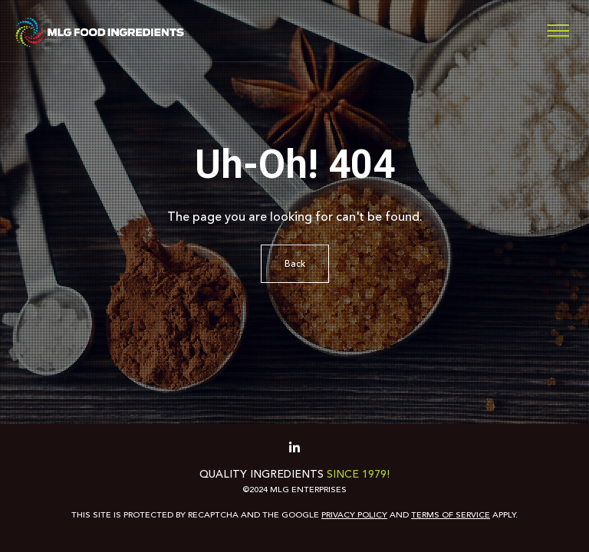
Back (295, 263)
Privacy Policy (354, 515)
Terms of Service (450, 515)
